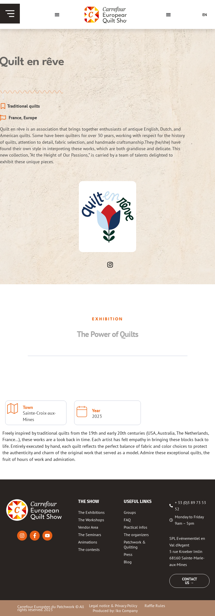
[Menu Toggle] (57, 14)
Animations (87, 542)
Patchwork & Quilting (135, 544)
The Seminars (89, 534)
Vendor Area (88, 527)
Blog (128, 561)
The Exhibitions (91, 512)
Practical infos (135, 527)
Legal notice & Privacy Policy (113, 605)
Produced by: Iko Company (115, 610)
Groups (130, 512)
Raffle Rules (155, 605)
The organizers (136, 534)
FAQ (127, 519)
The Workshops (91, 519)
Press (128, 554)
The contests (89, 549)
